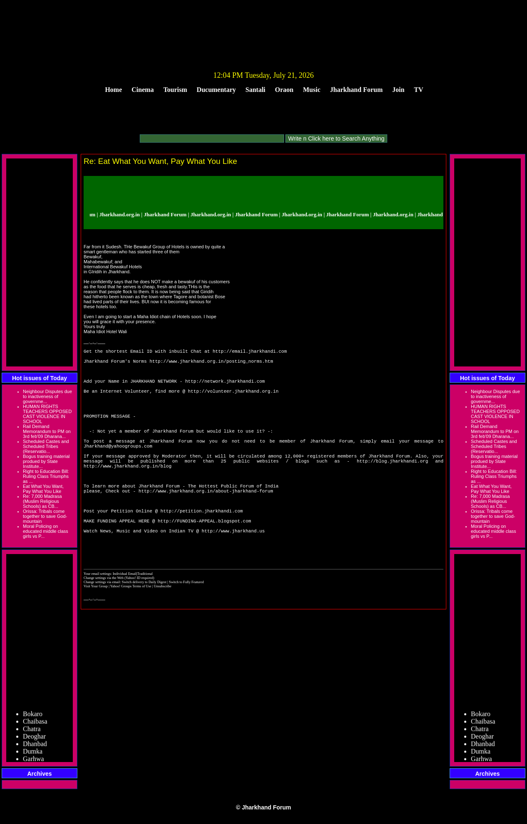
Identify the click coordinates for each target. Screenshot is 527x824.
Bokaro (32, 715)
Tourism (175, 89)
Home (113, 89)
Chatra (32, 730)
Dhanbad (35, 745)
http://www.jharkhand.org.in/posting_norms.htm (211, 364)
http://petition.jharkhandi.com (202, 552)
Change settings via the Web (104, 629)
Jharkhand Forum (356, 89)
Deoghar (34, 738)
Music (312, 89)
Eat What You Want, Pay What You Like (43, 489)
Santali (255, 89)
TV (418, 89)
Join (398, 89)
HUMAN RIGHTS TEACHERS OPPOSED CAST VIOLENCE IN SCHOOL (47, 414)
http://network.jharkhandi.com (225, 389)
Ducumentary (216, 89)
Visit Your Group (96, 637)
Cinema (142, 89)
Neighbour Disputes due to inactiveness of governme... (47, 396)
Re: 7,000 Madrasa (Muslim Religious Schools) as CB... (42, 501)
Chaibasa (35, 723)
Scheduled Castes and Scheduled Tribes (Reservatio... (46, 446)
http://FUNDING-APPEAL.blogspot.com (204, 564)
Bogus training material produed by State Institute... (46, 461)
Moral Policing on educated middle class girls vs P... (45, 531)
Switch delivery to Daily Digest (144, 633)
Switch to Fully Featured (186, 633)
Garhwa (33, 760)
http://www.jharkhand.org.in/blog (127, 495)
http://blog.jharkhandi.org (392, 489)
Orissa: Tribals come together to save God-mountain (45, 516)
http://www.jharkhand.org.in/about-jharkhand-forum (206, 527)
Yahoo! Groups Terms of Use (131, 637)
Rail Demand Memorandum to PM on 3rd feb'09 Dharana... (47, 431)
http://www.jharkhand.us (233, 577)
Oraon (284, 89)
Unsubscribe (162, 637)
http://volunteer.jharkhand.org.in (233, 402)
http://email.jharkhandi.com (250, 352)
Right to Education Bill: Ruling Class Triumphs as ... (46, 476)
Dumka (32, 753)
